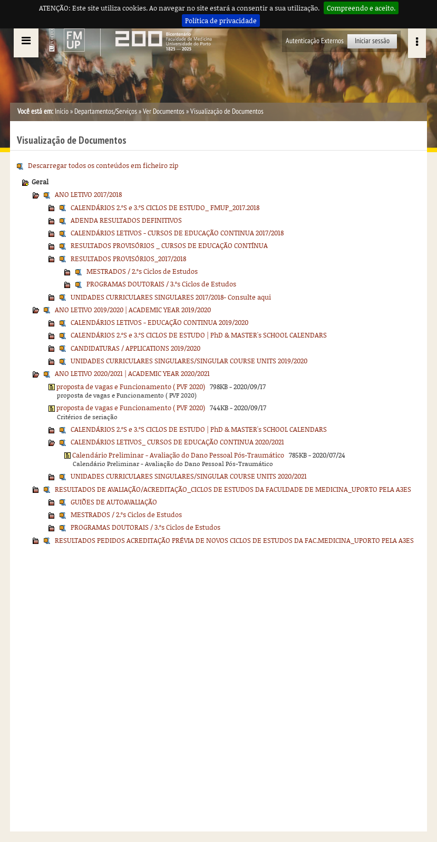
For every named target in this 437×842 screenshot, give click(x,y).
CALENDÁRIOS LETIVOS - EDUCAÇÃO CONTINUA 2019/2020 (159, 322)
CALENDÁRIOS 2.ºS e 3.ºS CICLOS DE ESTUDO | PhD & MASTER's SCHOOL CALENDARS (199, 335)
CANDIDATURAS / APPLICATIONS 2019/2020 (135, 348)
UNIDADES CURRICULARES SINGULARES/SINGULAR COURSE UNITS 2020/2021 (189, 476)
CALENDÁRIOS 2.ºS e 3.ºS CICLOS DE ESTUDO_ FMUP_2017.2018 (165, 207)
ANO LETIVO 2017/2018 (88, 194)
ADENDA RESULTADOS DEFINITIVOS (126, 220)
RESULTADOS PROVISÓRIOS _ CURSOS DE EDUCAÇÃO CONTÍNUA (169, 245)
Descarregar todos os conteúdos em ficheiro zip (103, 165)
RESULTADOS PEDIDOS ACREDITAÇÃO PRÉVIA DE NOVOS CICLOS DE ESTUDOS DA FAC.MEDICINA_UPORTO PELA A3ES (234, 540)
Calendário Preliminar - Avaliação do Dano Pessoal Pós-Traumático (178, 455)
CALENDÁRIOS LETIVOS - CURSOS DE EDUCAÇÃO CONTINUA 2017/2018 (177, 232)
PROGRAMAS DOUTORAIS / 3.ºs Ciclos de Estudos (161, 284)
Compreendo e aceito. (361, 8)
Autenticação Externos (315, 40)
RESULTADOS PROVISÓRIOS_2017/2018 (128, 258)
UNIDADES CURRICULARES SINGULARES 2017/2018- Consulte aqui (171, 297)
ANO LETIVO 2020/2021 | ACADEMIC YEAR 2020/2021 (132, 373)
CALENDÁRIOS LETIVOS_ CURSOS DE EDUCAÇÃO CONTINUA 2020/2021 (177, 442)
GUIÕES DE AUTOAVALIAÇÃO (114, 502)
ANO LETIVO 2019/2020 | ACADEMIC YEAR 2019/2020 (133, 309)
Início (62, 111)
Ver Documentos (163, 111)
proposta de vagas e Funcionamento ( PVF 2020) (130, 386)
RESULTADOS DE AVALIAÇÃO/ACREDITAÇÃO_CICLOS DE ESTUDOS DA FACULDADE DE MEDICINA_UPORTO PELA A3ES (233, 489)
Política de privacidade (221, 20)
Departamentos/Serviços (105, 111)
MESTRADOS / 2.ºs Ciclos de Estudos (142, 271)
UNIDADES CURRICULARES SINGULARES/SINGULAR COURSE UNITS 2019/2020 (189, 360)
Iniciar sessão (372, 40)
